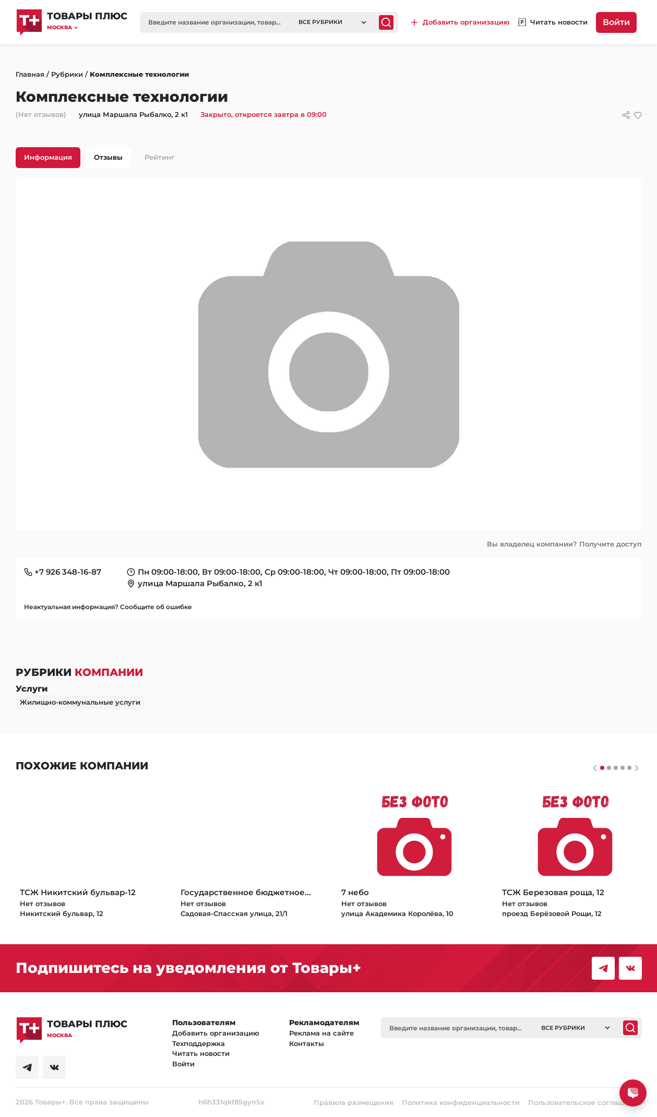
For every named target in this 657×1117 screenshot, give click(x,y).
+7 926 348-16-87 (67, 572)
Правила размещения (353, 1102)
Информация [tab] (48, 157)
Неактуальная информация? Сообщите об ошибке (108, 607)
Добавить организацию (215, 1033)
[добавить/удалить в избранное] (638, 115)
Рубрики (67, 74)
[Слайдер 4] (629, 768)
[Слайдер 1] (609, 768)
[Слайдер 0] (602, 768)
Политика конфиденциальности (461, 1102)
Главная (30, 74)
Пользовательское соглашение (585, 1102)
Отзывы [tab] (108, 157)
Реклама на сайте (321, 1033)
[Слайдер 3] (622, 768)
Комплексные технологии (139, 74)
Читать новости (201, 1053)
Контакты (306, 1043)
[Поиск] (386, 22)
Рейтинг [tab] (160, 157)
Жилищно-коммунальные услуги (80, 702)
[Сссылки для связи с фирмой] (626, 115)
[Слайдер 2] (616, 768)
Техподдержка (198, 1043)
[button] (87, 27)
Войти (616, 22)
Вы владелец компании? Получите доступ (564, 544)
